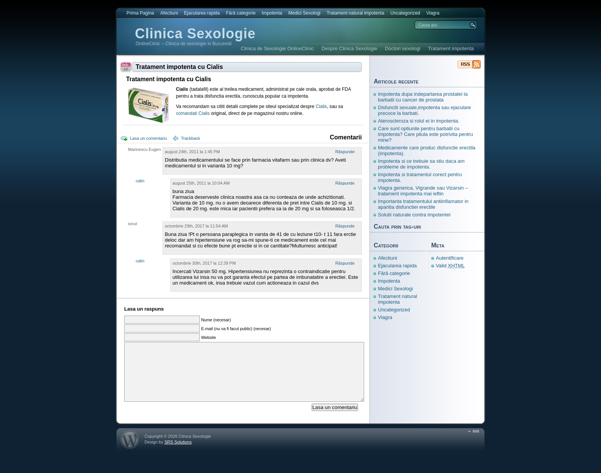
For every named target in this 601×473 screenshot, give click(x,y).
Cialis (321, 106)
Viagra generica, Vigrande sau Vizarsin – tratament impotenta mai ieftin (423, 190)
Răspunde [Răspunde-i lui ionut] (345, 226)
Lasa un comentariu (148, 138)
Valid (450, 265)
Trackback (190, 138)
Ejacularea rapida (202, 13)
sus (476, 442)
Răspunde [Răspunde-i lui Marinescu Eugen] (345, 151)
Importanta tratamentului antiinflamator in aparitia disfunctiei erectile (423, 204)
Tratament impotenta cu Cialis (179, 67)
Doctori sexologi (402, 48)
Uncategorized (405, 13)
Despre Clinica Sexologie (349, 48)
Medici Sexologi (304, 13)
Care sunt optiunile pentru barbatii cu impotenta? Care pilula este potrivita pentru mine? (425, 134)
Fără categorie (240, 13)
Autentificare (449, 258)
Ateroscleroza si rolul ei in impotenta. (418, 121)
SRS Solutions (178, 453)
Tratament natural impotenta (355, 13)
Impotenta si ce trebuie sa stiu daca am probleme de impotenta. (421, 164)
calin (140, 180)
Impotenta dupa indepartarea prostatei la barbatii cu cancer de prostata (423, 97)
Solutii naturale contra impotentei (414, 215)
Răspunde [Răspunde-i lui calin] (345, 183)
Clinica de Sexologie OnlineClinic (277, 48)
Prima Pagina (140, 13)
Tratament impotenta (451, 48)
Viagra (432, 13)
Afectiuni (169, 13)
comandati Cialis (193, 113)
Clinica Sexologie (195, 33)
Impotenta (272, 13)
